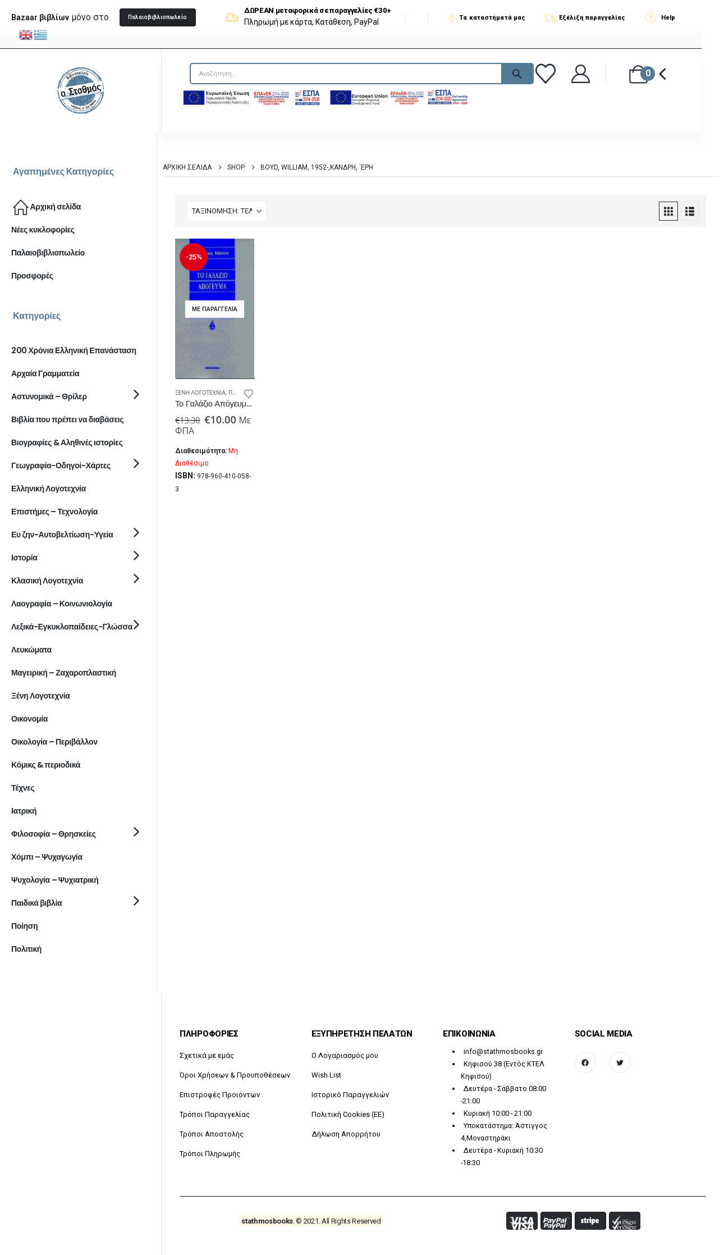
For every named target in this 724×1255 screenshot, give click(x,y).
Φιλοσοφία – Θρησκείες (53, 833)
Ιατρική (23, 810)
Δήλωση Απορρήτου (346, 1134)
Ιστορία (24, 557)
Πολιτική (26, 949)
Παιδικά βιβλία (36, 903)
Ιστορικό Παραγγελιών (350, 1094)
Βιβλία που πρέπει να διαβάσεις (67, 419)
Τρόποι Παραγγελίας (215, 1114)
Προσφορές (32, 275)
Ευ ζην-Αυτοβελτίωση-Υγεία (62, 534)
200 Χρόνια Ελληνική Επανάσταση (73, 350)
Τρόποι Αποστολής (212, 1134)
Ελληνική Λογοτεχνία (48, 488)
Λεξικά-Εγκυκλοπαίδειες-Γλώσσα (71, 626)
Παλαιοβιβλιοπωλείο (48, 252)
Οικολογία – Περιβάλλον (54, 741)
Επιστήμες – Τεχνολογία (54, 511)
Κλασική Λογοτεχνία (47, 580)
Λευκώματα (31, 649)
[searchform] (247, 73)
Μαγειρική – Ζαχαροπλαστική (63, 672)
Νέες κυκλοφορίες (43, 229)
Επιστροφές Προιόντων (220, 1094)
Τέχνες (23, 787)
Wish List (326, 1075)
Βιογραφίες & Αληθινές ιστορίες (67, 442)
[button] (158, 17)
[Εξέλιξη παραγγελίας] (590, 17)
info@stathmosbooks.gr (503, 1051)
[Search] (517, 73)
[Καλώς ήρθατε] (581, 74)
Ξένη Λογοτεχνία (200, 392)
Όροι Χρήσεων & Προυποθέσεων (235, 1075)
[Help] (663, 17)
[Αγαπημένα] (547, 73)
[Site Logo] (81, 90)
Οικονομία (29, 718)
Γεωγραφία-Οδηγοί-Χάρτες (61, 465)
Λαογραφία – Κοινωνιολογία (61, 603)
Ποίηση (24, 926)
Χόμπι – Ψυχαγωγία (47, 856)
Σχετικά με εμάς (207, 1055)
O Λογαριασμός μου (344, 1055)
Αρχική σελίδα (46, 207)
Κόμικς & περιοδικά (45, 764)
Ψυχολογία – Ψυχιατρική (55, 880)
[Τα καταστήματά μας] (491, 17)
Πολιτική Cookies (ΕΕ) (347, 1114)
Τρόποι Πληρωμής (210, 1153)
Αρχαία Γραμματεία (45, 373)
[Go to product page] (214, 309)
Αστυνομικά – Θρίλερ (49, 396)
